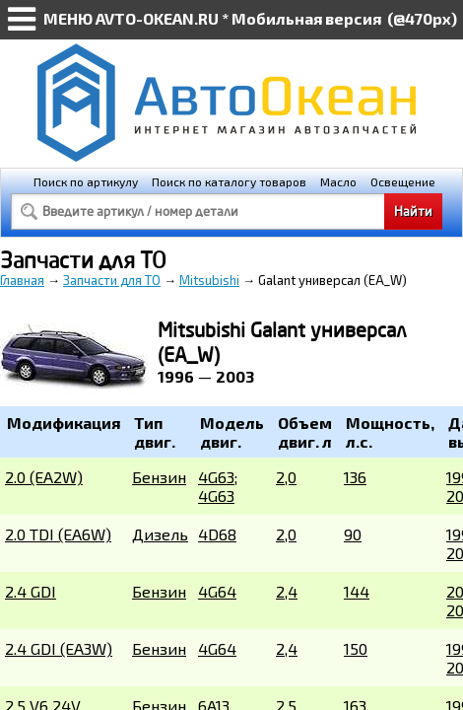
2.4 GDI (30, 591)
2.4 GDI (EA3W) (58, 648)
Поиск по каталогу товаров (229, 181)
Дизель (160, 534)
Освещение (402, 181)
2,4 (287, 591)
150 (355, 648)
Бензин (159, 476)
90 (353, 534)
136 (355, 476)
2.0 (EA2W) (44, 476)
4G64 (217, 591)
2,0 (286, 476)
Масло (338, 181)
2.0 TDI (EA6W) (58, 534)
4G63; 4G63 (217, 486)
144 (356, 591)
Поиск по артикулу (85, 181)
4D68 (217, 534)
